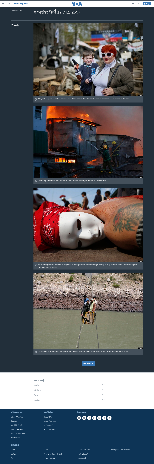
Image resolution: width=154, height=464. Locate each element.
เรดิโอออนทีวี (48, 425)
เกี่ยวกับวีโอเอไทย (17, 417)
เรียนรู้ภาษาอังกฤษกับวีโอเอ (120, 450)
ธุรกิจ (46, 450)
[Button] (15, 25)
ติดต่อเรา (14, 421)
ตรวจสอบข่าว (82, 458)
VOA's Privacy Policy (18, 433)
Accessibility (15, 438)
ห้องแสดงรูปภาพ (21, 3)
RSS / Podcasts (49, 429)
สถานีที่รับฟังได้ (16, 425)
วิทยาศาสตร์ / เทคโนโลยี (53, 454)
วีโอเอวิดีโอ (48, 417)
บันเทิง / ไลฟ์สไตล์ (84, 450)
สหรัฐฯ (13, 454)
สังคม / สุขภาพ (49, 458)
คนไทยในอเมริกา (84, 454)
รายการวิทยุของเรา (50, 421)
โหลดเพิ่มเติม (88, 363)
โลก (12, 458)
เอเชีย (13, 450)
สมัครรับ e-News (17, 429)
